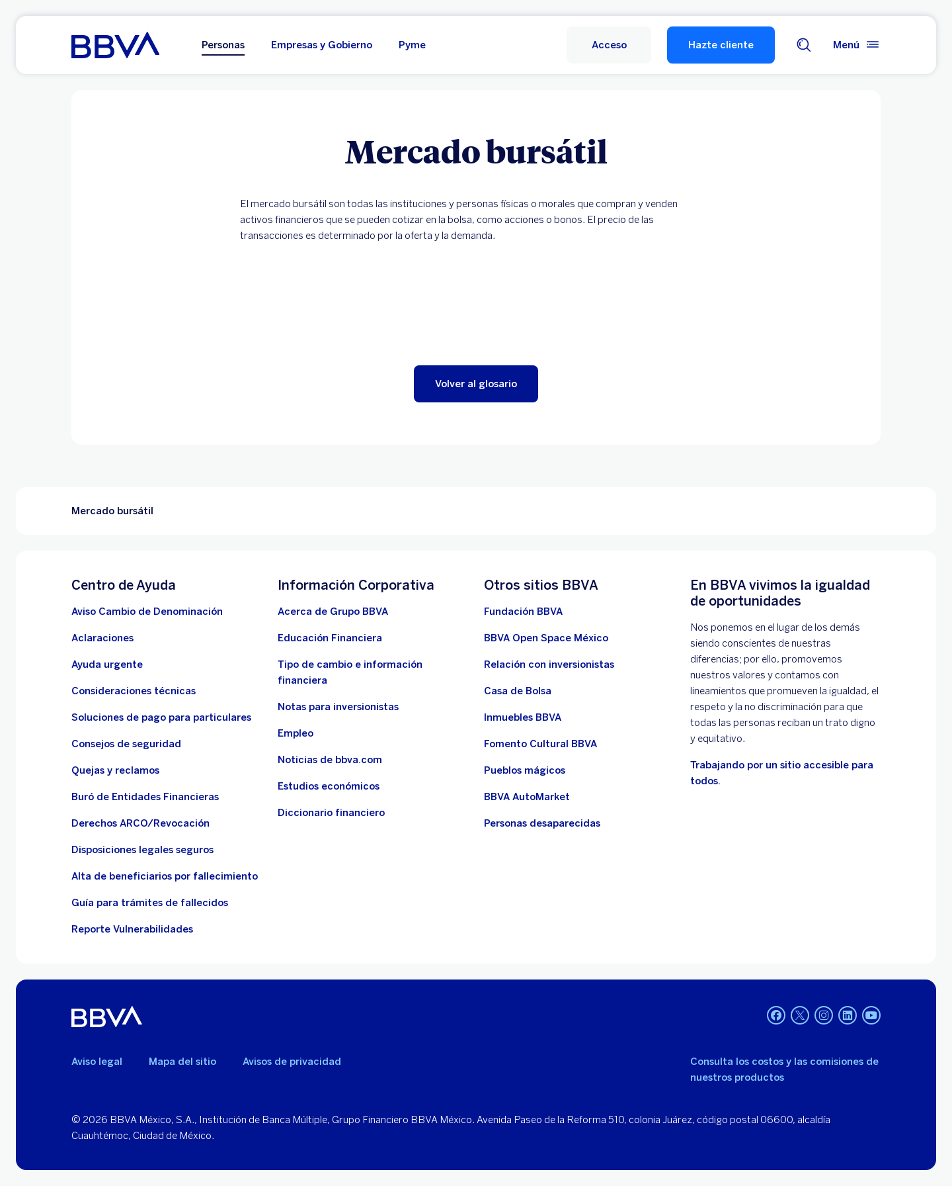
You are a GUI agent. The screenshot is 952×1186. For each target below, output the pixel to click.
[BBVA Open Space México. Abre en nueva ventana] (546, 638)
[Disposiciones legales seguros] (142, 850)
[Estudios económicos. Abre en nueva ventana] (328, 786)
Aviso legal (96, 1062)
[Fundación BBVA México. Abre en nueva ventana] (523, 611)
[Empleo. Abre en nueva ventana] (295, 733)
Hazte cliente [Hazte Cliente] (721, 45)
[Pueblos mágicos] (524, 770)
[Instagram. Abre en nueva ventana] (823, 1015)
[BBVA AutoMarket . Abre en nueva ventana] (527, 797)
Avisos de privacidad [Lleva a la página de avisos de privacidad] (292, 1062)
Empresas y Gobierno (321, 45)
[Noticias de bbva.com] (330, 760)
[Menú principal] (857, 45)
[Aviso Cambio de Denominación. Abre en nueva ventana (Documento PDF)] (147, 611)
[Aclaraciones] (102, 638)
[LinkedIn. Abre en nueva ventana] (847, 1015)
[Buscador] (804, 45)
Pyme (412, 45)
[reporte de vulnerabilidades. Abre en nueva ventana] (132, 929)
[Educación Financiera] (330, 638)
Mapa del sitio (182, 1062)
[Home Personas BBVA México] (115, 45)
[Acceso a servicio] (609, 45)
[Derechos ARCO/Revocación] (140, 823)
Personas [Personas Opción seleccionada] (223, 45)
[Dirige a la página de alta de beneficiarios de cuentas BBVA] (164, 876)
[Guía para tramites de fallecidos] (149, 903)
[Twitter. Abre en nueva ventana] (800, 1015)
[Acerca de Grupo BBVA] (333, 611)
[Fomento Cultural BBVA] (540, 744)
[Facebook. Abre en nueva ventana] (776, 1015)
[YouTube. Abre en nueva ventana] (871, 1015)
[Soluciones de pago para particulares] (161, 717)
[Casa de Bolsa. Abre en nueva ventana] (517, 691)
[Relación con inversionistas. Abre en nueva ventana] (549, 664)
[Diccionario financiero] (331, 813)
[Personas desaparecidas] (542, 823)
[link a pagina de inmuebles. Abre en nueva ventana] (522, 717)
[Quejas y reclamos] (115, 770)
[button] (476, 383)
